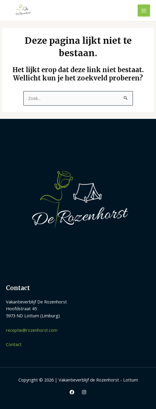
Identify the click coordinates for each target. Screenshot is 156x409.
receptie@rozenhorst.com (31, 330)
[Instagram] (84, 392)
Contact (14, 344)
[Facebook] (72, 392)
